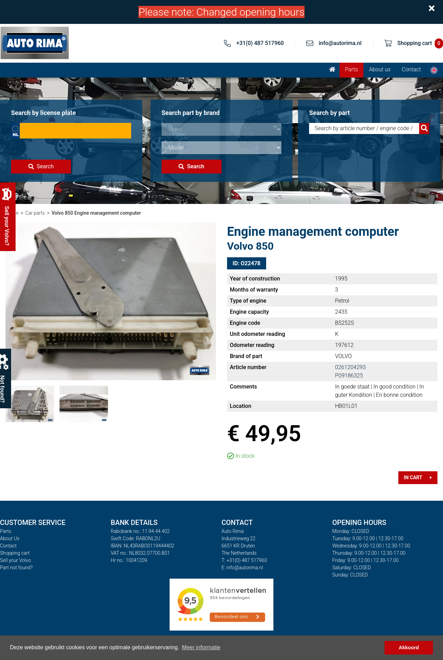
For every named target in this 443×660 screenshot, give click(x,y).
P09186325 (349, 375)
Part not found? (16, 567)
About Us (9, 538)
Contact (411, 69)
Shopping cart (15, 553)
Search (41, 166)
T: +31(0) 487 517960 (244, 560)
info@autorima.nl (340, 43)
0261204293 (350, 367)
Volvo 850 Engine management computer (96, 213)
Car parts (35, 213)
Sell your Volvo (15, 560)
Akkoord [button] (409, 647)
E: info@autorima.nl (242, 567)
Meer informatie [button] (201, 647)
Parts (351, 69)
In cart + (418, 477)
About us (380, 69)
